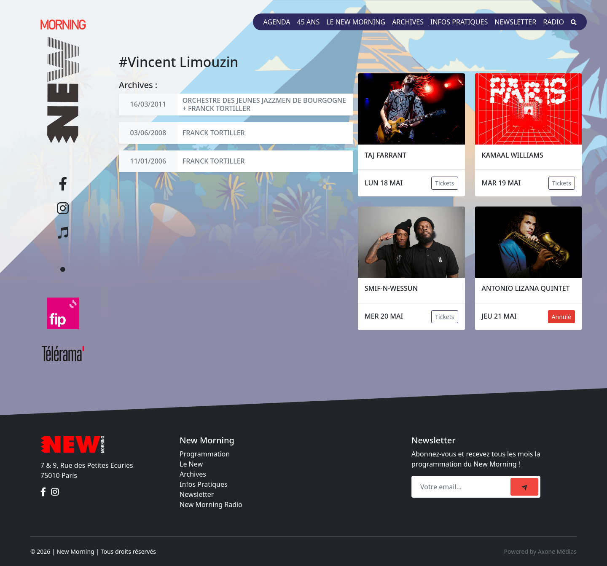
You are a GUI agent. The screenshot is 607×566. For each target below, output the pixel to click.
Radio (553, 22)
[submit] (524, 487)
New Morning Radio (211, 504)
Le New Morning (355, 22)
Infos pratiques (459, 22)
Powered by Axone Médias (540, 551)
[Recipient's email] (462, 487)
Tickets (444, 183)
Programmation (205, 454)
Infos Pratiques (204, 484)
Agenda (276, 22)
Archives (408, 22)
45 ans (308, 22)
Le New (191, 464)
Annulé (561, 317)
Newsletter (515, 22)
